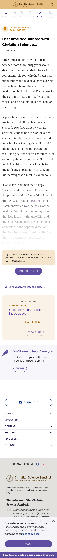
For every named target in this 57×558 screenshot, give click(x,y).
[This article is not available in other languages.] (50, 14)
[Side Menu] (4, 4)
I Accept (28, 544)
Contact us (28, 402)
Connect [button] (10, 413)
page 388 (36, 201)
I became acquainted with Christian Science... (25, 42)
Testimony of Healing (19, 27)
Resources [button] (11, 438)
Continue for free (28, 271)
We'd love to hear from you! (33, 351)
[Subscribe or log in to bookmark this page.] (30, 14)
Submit (20, 368)
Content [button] (10, 426)
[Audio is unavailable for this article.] (14, 14)
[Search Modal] (52, 4)
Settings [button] (10, 445)
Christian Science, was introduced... (25, 312)
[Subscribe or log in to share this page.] (21, 14)
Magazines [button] (11, 420)
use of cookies (31, 534)
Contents (34, 332)
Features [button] (10, 432)
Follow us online (22, 464)
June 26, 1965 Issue (18, 30)
